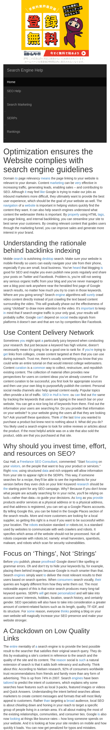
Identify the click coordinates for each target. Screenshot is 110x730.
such (82, 660)
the (94, 395)
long (79, 498)
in (4, 313)
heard (77, 268)
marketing (57, 183)
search (18, 258)
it (26, 192)
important (87, 308)
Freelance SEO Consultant (38, 461)
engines (19, 575)
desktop (47, 258)
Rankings (13, 131)
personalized (66, 593)
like (42, 192)
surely (91, 295)
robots (33, 525)
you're (89, 349)
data (45, 470)
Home (11, 82)
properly (73, 214)
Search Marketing (19, 104)
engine (60, 295)
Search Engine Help (25, 70)
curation (21, 368)
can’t (40, 317)
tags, (101, 214)
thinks (65, 611)
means (45, 178)
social (64, 317)
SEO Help (14, 91)
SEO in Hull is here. (56, 395)
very (78, 183)
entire (14, 646)
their (98, 579)
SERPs (12, 118)
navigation (10, 205)
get (5, 354)
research (83, 484)
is (102, 268)
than (47, 700)
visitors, (15, 466)
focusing (92, 461)
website (30, 205)
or (67, 525)
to (16, 178)
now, (15, 470)
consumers (65, 579)
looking (15, 719)
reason (61, 660)
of (61, 417)
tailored (8, 682)
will (41, 593)
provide (98, 498)
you (22, 340)
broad (71, 700)
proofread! (48, 561)
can (77, 395)
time (77, 417)
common (39, 368)
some (31, 611)
